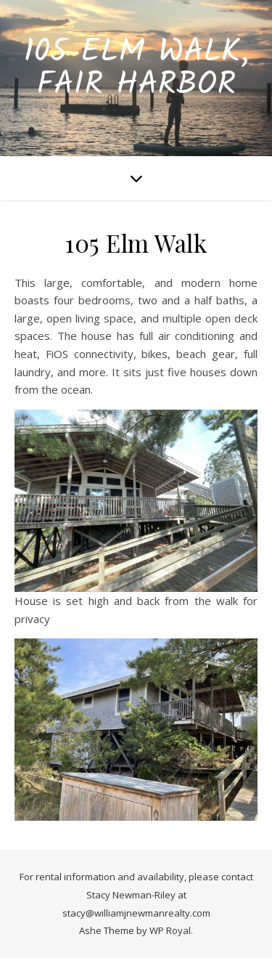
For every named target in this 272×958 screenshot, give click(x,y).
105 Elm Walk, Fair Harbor (136, 69)
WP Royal (170, 930)
